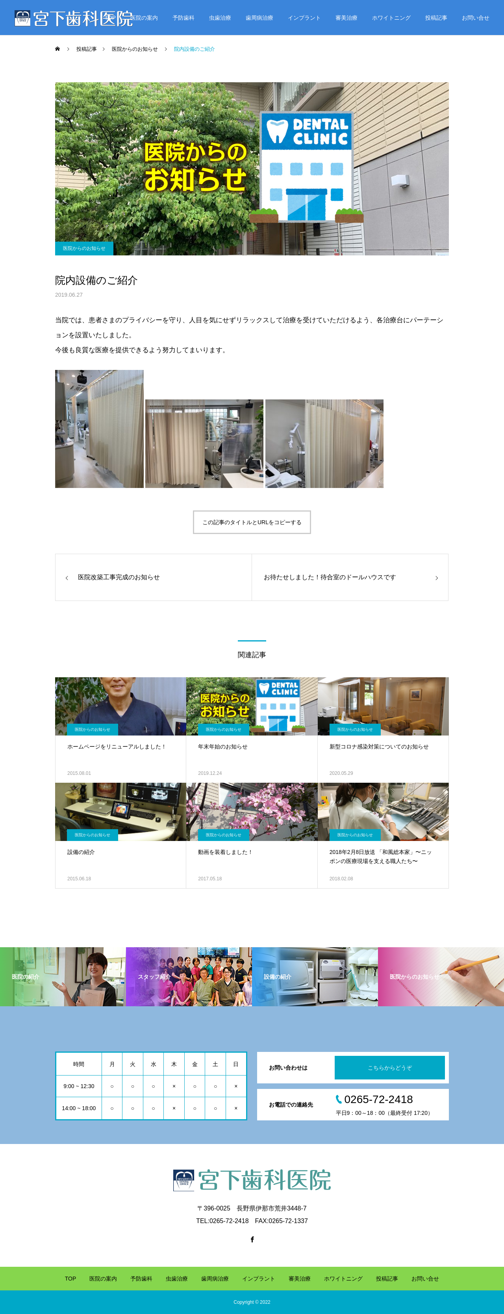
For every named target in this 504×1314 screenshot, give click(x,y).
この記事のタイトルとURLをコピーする (252, 522)
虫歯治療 (220, 18)
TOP (110, 18)
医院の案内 (144, 18)
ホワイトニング (391, 18)
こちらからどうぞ (390, 1068)
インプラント (304, 18)
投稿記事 (436, 18)
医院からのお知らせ (84, 248)
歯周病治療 (259, 18)
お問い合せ (475, 18)
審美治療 (346, 18)
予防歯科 (183, 18)
